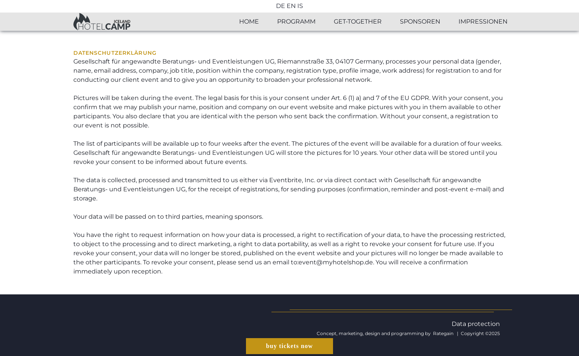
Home (249, 21)
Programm (296, 21)
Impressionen (483, 21)
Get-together (358, 21)
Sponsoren (420, 21)
